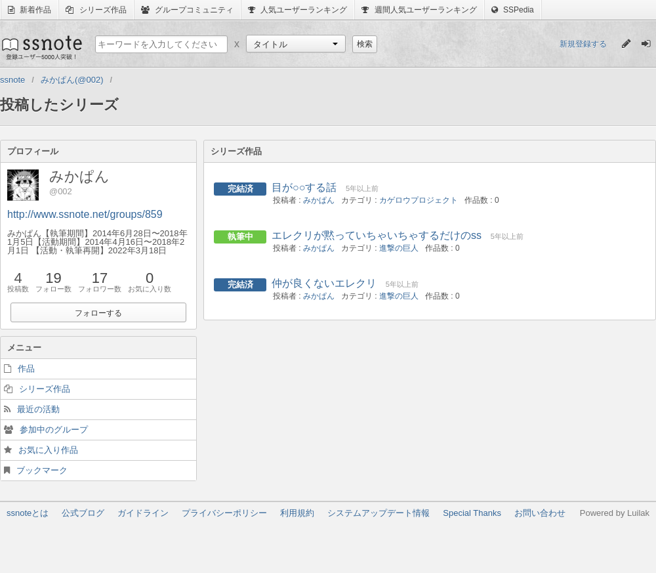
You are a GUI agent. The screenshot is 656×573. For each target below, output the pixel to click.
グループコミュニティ (187, 9)
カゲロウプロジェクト (418, 200)
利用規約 (297, 513)
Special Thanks (472, 513)
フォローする (98, 313)
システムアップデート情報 (378, 513)
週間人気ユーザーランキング (418, 9)
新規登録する (583, 44)
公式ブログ (83, 513)
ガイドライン (143, 513)
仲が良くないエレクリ (324, 283)
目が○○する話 (304, 187)
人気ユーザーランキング (297, 9)
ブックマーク (42, 470)
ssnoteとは (28, 513)
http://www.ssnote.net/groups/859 (85, 214)
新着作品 (29, 9)
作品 (26, 368)
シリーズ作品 (96, 9)
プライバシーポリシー (224, 513)
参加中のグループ (54, 429)
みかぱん (319, 200)
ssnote (41, 47)
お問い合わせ (539, 513)
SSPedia (512, 9)
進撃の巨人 (399, 248)
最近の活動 (38, 409)
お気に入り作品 (48, 450)
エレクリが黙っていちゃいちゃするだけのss (377, 235)
